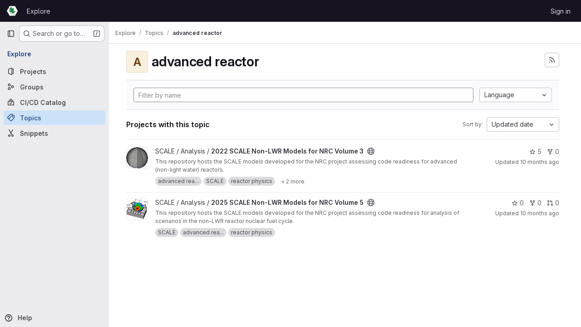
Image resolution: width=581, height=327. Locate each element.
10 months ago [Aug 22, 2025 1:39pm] (539, 213)
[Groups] (54, 86)
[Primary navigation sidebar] (11, 33)
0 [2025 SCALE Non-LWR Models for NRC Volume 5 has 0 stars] (518, 203)
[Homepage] (12, 11)
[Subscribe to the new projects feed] (552, 60)
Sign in (561, 11)
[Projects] (54, 71)
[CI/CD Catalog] (54, 102)
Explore (38, 11)
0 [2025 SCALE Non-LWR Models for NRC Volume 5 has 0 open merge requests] (553, 203)
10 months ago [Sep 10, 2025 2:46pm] (539, 162)
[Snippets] (54, 133)
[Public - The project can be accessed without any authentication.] (375, 151)
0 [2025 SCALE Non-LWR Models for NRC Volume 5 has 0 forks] (535, 203)
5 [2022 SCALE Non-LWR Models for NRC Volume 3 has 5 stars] (535, 151)
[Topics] (54, 117)
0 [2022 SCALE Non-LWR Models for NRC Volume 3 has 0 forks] (553, 151)
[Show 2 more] (297, 181)
